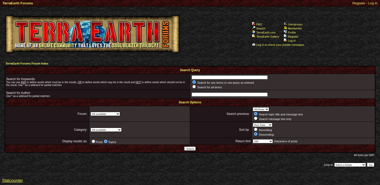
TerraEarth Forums (18, 3)
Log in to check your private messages (278, 44)
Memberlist (293, 28)
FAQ (257, 24)
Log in (372, 3)
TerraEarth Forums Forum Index (27, 63)
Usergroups (293, 24)
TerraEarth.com (263, 32)
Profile (290, 32)
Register (358, 3)
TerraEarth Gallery (265, 36)
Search (258, 28)
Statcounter (12, 180)
